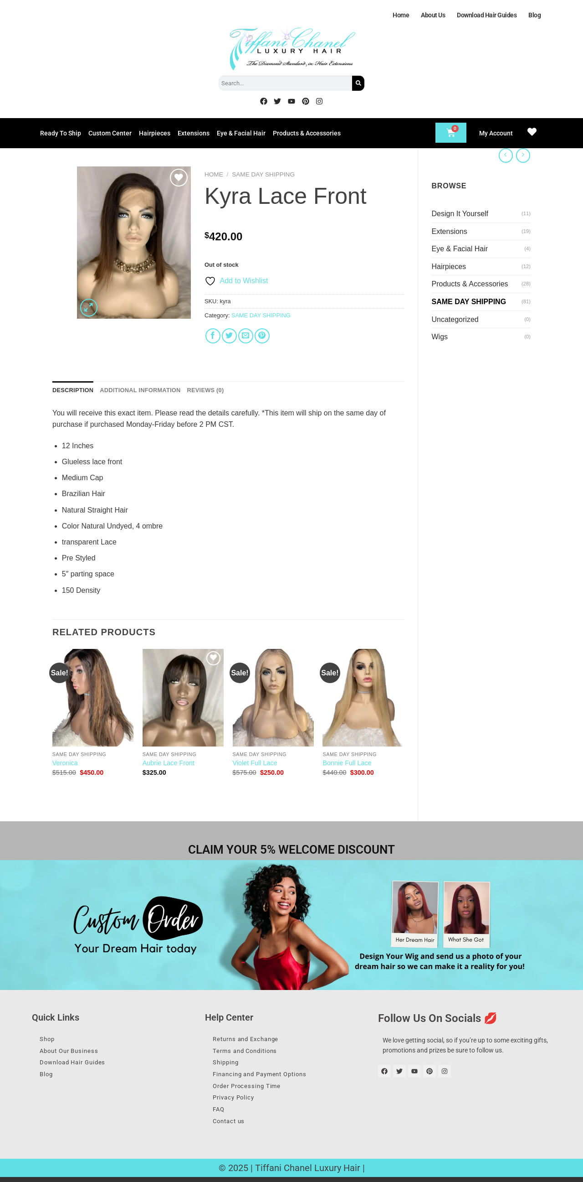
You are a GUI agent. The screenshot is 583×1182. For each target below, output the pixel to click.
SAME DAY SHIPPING (469, 302)
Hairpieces (154, 133)
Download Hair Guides (487, 15)
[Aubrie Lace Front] (183, 698)
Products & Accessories (307, 133)
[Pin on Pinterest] (262, 335)
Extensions (194, 133)
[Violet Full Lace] (273, 698)
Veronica (65, 763)
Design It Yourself (460, 214)
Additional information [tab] (140, 390)
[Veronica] (92, 698)
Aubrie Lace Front (168, 763)
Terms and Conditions (249, 1051)
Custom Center (110, 133)
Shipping (228, 1064)
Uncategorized (455, 319)
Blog (534, 15)
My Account (496, 133)
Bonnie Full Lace (346, 763)
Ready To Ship (60, 133)
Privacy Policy (236, 1100)
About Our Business (72, 1051)
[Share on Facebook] (212, 335)
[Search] (358, 83)
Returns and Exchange (250, 1039)
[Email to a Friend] (245, 335)
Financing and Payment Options (265, 1076)
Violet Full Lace (255, 763)
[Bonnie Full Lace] (363, 698)
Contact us (231, 1125)
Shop (49, 1039)
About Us (433, 15)
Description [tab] (72, 390)
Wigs (440, 337)
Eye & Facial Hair (241, 133)
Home (401, 15)
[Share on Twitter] (229, 335)
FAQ (220, 1113)
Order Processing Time (250, 1088)
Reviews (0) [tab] (205, 390)
